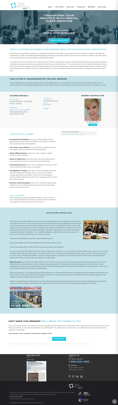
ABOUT (50, 7)
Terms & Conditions (15, 398)
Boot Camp (47, 104)
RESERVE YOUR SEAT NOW (59, 40)
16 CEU (45, 103)
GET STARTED (60, 7)
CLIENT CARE (102, 7)
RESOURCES (92, 7)
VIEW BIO (93, 124)
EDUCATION (71, 7)
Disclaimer (32, 398)
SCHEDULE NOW (59, 339)
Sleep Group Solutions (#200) (20, 110)
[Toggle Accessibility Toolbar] (114, 401)
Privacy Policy (24, 398)
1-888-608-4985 (79, 361)
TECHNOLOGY (81, 7)
